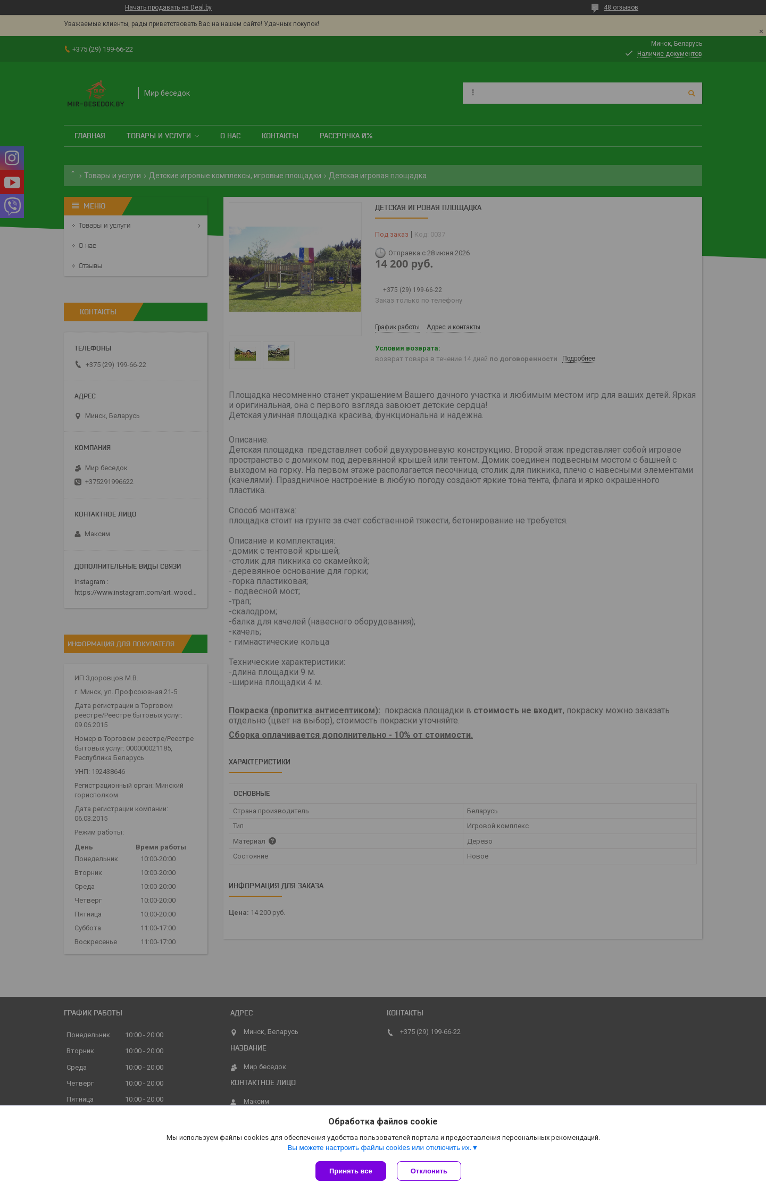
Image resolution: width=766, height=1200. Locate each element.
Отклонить (429, 1171)
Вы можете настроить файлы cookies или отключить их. (379, 1148)
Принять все (350, 1171)
